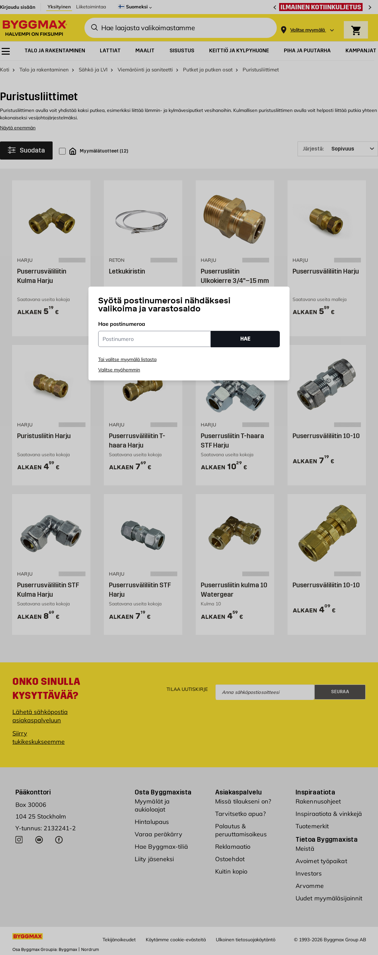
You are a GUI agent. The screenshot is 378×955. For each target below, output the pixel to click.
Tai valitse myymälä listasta (127, 359)
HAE (245, 339)
